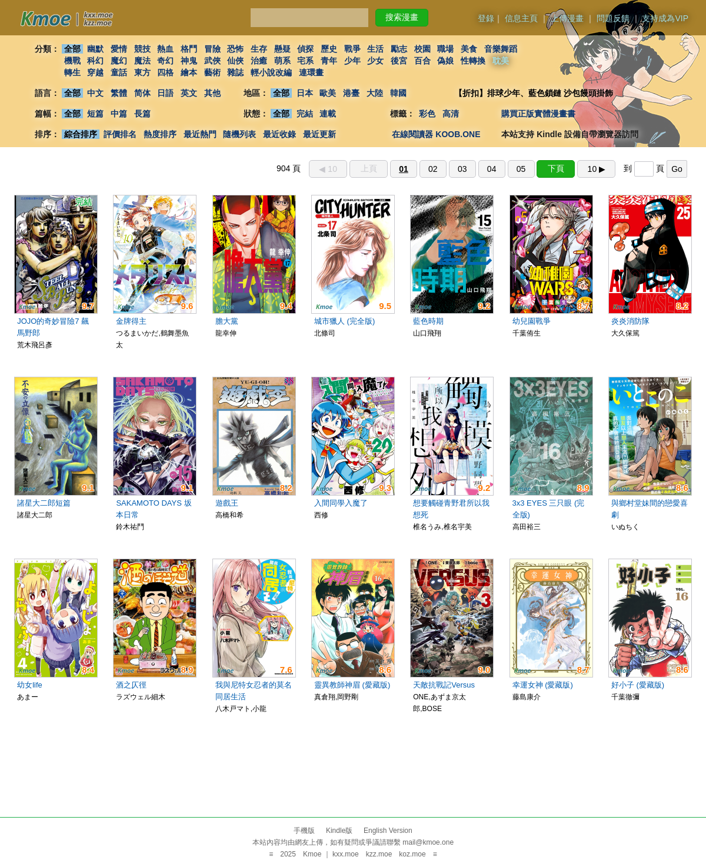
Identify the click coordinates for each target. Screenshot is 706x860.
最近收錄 (279, 134)
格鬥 (188, 49)
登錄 (486, 18)
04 (492, 169)
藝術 (212, 72)
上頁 (369, 168)
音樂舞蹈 (500, 49)
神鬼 (188, 60)
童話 (118, 72)
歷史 (328, 49)
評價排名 (120, 134)
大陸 (374, 93)
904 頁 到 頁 (482, 168)
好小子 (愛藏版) (637, 684)
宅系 (306, 60)
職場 (446, 49)
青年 (328, 60)
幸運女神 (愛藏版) (542, 684)
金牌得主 (131, 321)
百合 (422, 60)
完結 (304, 113)
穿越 (95, 72)
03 (462, 169)
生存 (258, 49)
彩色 (427, 113)
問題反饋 (613, 18)
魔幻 (118, 60)
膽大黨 (226, 321)
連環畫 (311, 72)
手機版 (304, 830)
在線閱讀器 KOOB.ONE (436, 134)
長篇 (142, 113)
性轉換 (473, 60)
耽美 (500, 60)
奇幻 (165, 60)
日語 (165, 93)
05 (521, 169)
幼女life (29, 684)
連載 (328, 113)
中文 (95, 93)
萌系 (282, 60)
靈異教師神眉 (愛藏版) (352, 684)
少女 (376, 60)
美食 (468, 49)
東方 (142, 72)
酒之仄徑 (131, 684)
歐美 (328, 93)
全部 (72, 49)
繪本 (188, 72)
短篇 (95, 113)
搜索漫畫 (401, 17)
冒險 (212, 49)
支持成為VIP (665, 18)
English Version (388, 830)
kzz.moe (379, 854)
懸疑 (282, 49)
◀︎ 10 (328, 169)
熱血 (165, 49)
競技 (142, 49)
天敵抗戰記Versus (444, 684)
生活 (376, 49)
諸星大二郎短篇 (44, 503)
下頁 (556, 168)
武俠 (212, 60)
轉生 (72, 72)
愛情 (118, 49)
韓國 (398, 93)
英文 (188, 93)
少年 (352, 60)
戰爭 (352, 49)
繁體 (118, 93)
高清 (450, 113)
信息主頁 (521, 18)
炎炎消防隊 (630, 321)
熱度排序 (160, 134)
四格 (165, 72)
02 (433, 169)
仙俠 (235, 60)
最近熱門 (200, 134)
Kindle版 (339, 830)
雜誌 (235, 72)
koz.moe (412, 854)
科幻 (95, 60)
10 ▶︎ (596, 169)
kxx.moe (345, 854)
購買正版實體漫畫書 (538, 113)
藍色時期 (428, 321)
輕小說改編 (271, 72)
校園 (422, 49)
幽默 (95, 49)
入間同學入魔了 (341, 503)
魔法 (142, 60)
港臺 (351, 93)
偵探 (306, 49)
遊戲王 (226, 503)
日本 (304, 93)
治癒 (258, 60)
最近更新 (319, 134)
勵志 (398, 49)
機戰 (72, 60)
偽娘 (446, 60)
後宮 (398, 60)
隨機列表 (239, 134)
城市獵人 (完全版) (344, 321)
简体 (142, 93)
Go (676, 169)
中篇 (118, 113)
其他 (212, 93)
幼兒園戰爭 (531, 321)
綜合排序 (80, 134)
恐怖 (235, 49)
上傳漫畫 (567, 18)
